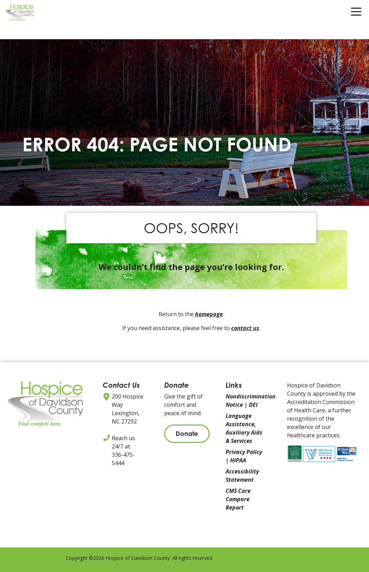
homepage (209, 314)
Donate (187, 433)
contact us (245, 328)
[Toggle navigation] (356, 13)
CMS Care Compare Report (238, 499)
